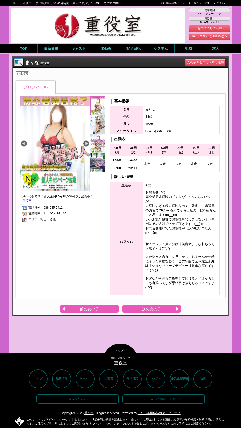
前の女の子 (89, 309)
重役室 (27, 200)
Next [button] (86, 144)
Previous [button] (24, 144)
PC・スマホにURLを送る (209, 36)
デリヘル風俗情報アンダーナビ (159, 413)
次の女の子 (151, 309)
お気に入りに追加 (209, 28)
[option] (55, 143)
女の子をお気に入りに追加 (205, 62)
